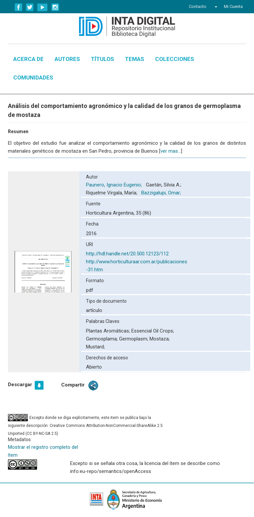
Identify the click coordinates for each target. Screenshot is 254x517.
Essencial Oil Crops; (152, 331)
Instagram (55, 7)
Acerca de (28, 59)
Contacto (197, 6)
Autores (67, 59)
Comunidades (33, 77)
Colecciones (174, 59)
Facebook (18, 7)
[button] (215, 6)
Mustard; (95, 347)
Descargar (20, 385)
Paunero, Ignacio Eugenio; (114, 185)
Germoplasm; (134, 339)
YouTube (42, 7)
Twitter (30, 7)
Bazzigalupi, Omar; (161, 193)
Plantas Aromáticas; (108, 331)
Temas (134, 59)
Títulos (102, 59)
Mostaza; (159, 339)
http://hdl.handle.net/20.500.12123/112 (127, 254)
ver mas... (170, 151)
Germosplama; (102, 339)
